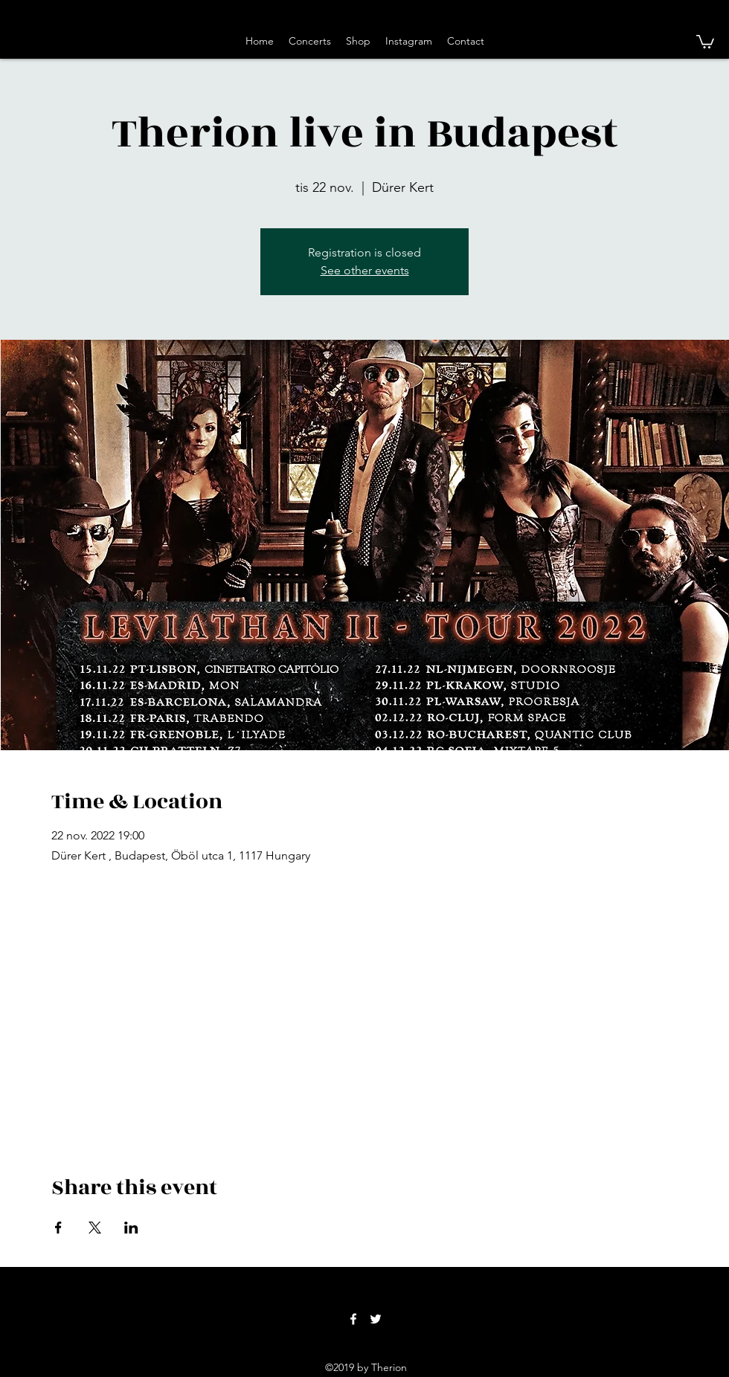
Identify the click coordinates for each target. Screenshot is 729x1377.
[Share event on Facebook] (58, 1228)
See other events (365, 270)
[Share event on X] (95, 1228)
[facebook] (353, 1319)
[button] (705, 40)
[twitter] (375, 1319)
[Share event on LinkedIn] (131, 1228)
